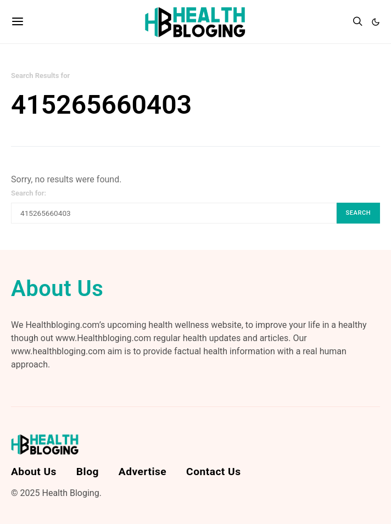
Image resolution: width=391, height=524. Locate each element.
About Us (34, 471)
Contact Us (213, 471)
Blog (87, 471)
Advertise (142, 471)
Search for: (28, 193)
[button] (375, 22)
